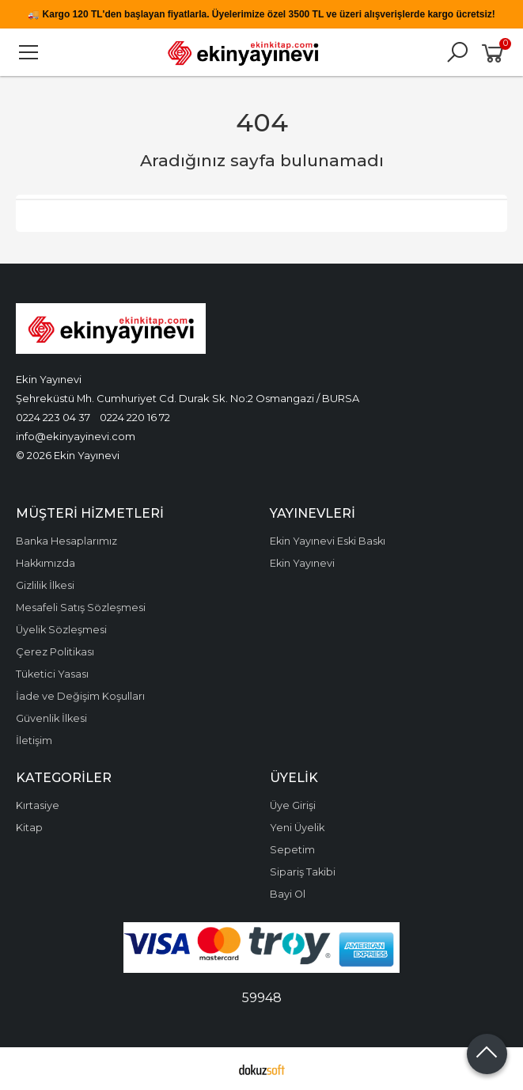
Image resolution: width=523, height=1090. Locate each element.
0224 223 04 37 (53, 417)
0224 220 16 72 (135, 417)
